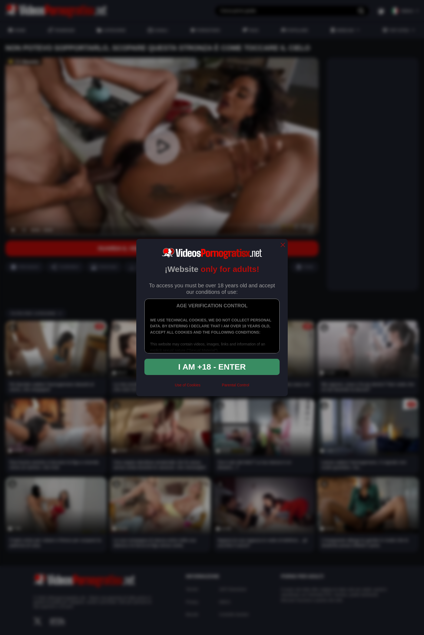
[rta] (211, 387)
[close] (283, 245)
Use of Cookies (187, 385)
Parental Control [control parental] (235, 385)
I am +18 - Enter (212, 366)
